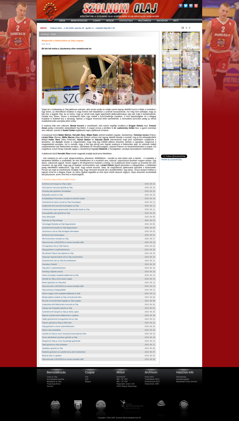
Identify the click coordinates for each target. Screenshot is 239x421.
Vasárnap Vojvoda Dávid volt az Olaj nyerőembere (62, 257)
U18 (86, 379)
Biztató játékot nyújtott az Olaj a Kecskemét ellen (62, 297)
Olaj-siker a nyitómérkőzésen (54, 268)
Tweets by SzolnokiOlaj (171, 159)
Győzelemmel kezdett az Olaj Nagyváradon (59, 228)
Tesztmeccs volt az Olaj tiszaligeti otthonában (60, 231)
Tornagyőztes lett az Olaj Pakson (55, 246)
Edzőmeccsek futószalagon (53, 235)
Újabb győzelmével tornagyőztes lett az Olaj (60, 319)
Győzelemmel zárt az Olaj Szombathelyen (59, 261)
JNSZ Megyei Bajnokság (126, 386)
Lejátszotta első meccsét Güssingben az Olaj (60, 206)
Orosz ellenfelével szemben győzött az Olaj (59, 337)
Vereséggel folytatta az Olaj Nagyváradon (59, 224)
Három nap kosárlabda (51, 330)
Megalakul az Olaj (54, 381)
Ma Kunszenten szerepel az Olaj (55, 239)
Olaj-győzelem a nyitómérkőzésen (56, 250)
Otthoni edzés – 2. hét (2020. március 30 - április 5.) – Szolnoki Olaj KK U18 (82, 28)
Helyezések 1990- (152, 384)
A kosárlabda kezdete (55, 379)
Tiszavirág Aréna (53, 384)
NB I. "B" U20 (122, 381)
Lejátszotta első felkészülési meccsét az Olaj (60, 304)
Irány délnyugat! (48, 217)
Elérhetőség (181, 377)
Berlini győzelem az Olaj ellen (54, 282)
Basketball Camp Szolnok (186, 381)
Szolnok (50, 386)
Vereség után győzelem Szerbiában (56, 191)
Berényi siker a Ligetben (52, 356)
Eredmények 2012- (152, 381)
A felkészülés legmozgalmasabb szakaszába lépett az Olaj (65, 209)
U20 (86, 377)
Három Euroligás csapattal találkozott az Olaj (60, 275)
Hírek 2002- (149, 377)
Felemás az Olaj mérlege (52, 220)
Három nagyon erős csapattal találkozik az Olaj (61, 293)
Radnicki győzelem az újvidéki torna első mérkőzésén (63, 352)
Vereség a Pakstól (49, 264)
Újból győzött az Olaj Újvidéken (54, 345)
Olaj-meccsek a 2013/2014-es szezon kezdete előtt (62, 359)
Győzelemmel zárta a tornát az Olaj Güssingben (61, 202)
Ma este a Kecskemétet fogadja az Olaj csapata (61, 301)
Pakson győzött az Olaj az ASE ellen (57, 323)
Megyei (88, 381)
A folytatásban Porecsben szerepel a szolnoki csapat (63, 198)
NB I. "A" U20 (122, 379)
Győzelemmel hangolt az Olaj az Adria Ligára (60, 312)
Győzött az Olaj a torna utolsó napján (57, 279)
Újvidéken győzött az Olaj (52, 348)
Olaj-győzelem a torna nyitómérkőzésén (58, 326)
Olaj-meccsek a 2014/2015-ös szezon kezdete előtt (62, 286)
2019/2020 (121, 377)
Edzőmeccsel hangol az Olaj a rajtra (56, 184)
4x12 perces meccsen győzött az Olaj (57, 187)
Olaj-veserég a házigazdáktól (54, 290)
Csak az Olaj (52, 377)
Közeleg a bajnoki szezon (52, 272)
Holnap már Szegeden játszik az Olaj (57, 308)
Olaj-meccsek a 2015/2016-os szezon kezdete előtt (62, 242)
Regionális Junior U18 (125, 384)
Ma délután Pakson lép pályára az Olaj (57, 253)
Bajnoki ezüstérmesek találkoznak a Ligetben (60, 315)
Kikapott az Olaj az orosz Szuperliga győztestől (61, 341)
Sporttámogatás (182, 379)
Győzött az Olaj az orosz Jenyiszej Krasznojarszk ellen (64, 334)
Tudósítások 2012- (152, 379)
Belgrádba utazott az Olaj (52, 195)
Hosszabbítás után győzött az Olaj (56, 213)
